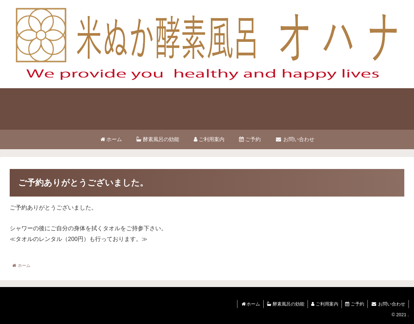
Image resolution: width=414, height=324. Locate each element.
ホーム (250, 303)
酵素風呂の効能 (285, 303)
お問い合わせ (388, 303)
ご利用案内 (324, 303)
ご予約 (354, 303)
